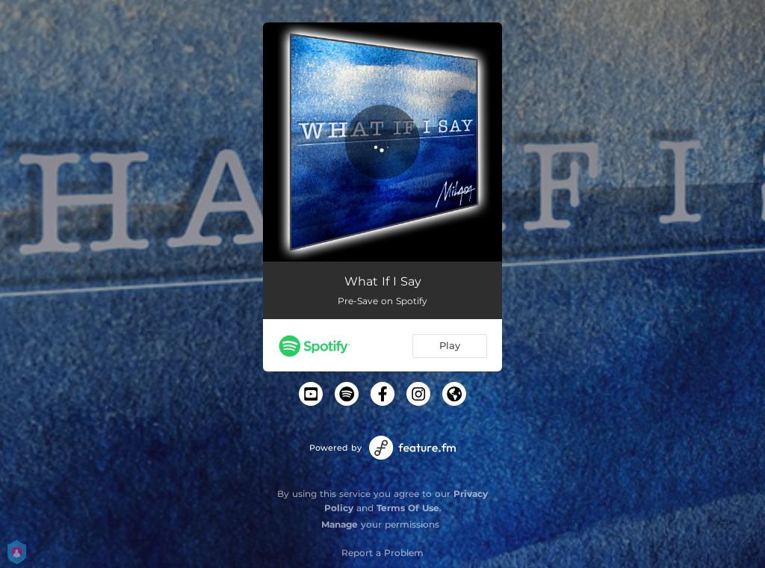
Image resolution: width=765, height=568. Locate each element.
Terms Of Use (408, 507)
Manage (339, 524)
